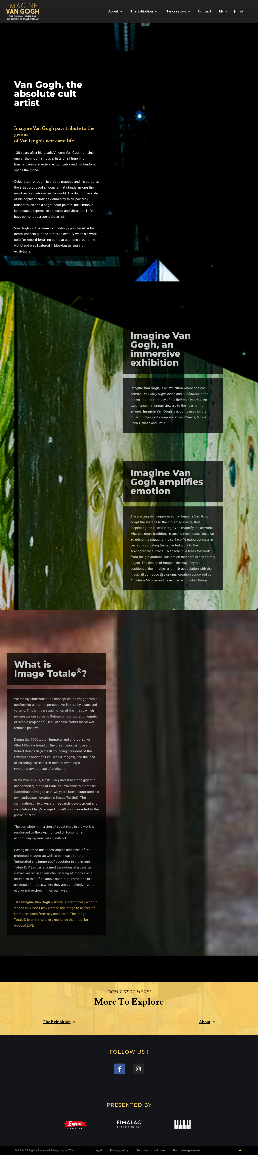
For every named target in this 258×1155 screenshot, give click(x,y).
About (115, 11)
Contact (204, 11)
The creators (177, 11)
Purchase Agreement (187, 1150)
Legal (98, 1150)
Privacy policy (119, 1150)
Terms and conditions (151, 1150)
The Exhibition (143, 11)
